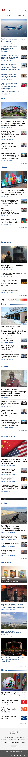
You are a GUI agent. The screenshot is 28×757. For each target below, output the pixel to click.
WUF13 (4, 98)
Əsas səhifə (7, 15)
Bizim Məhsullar (12, 739)
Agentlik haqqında (8, 737)
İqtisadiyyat (6, 242)
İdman (4, 670)
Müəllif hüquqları (22, 739)
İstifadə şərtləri (6, 742)
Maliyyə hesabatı (19, 737)
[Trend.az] (5, 10)
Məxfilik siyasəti (16, 742)
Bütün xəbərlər (22, 163)
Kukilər (24, 742)
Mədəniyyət (6, 562)
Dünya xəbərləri (8, 436)
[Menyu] (25, 10)
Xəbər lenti (21, 15)
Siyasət (4, 167)
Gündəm (5, 367)
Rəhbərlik (3, 739)
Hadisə (4, 503)
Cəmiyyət (5, 304)
